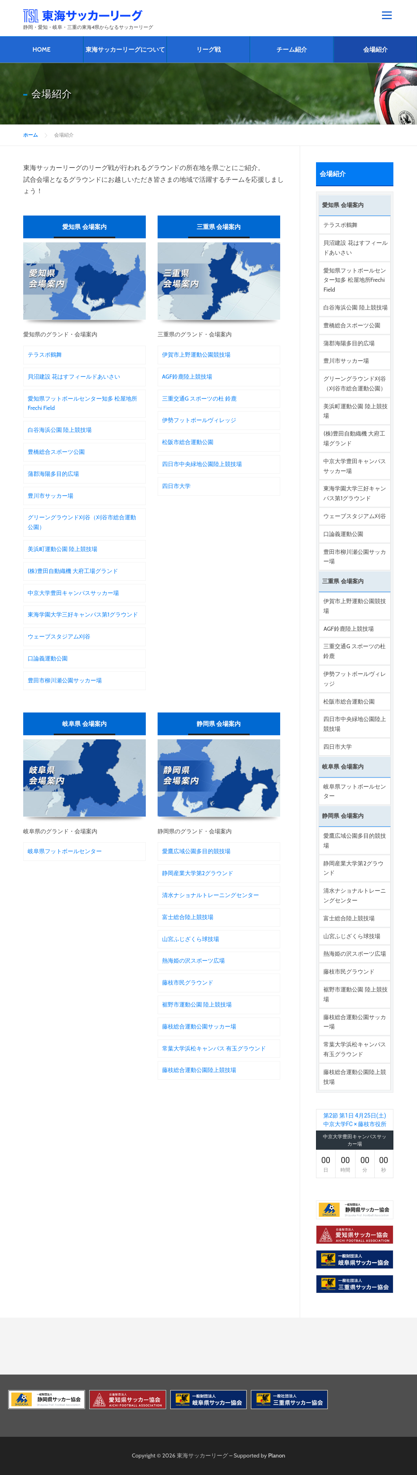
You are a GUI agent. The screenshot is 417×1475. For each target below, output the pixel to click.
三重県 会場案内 (219, 227)
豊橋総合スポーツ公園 (56, 451)
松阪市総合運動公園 (187, 442)
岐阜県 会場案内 (84, 724)
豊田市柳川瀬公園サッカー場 (65, 680)
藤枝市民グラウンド (187, 982)
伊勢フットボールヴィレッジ (199, 420)
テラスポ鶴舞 (45, 354)
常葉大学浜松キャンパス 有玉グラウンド (214, 1048)
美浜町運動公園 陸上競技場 (62, 549)
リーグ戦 (208, 49)
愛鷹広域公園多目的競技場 (196, 851)
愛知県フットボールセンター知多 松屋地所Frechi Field (82, 403)
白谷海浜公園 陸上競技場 (60, 430)
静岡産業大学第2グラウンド (197, 873)
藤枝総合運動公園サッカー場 (199, 1026)
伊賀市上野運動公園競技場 (196, 354)
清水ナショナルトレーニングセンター (210, 895)
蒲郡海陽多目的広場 (53, 473)
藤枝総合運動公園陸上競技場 (199, 1070)
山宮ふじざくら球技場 (190, 939)
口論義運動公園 (48, 658)
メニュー (387, 15)
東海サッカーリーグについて (125, 49)
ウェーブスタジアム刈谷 (59, 636)
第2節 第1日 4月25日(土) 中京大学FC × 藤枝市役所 (354, 1119)
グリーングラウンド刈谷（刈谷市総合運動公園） (82, 522)
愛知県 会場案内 (84, 227)
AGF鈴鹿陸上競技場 (187, 376)
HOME (41, 49)
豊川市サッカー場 (50, 495)
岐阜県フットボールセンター (65, 851)
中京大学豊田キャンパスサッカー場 (73, 593)
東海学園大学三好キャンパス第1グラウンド (83, 614)
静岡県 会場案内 (219, 724)
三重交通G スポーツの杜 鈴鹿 (199, 398)
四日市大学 (176, 486)
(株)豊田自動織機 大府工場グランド (73, 571)
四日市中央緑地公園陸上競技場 (202, 464)
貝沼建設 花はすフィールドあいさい (74, 376)
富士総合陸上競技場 (187, 917)
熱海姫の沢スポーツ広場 (193, 960)
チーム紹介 (292, 49)
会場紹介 (375, 49)
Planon (276, 1455)
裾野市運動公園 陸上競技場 (197, 1004)
